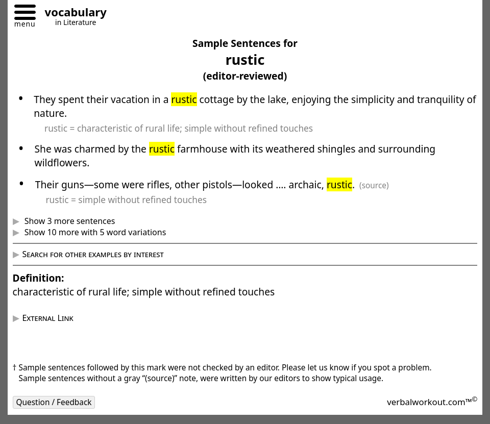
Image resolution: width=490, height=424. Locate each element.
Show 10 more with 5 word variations (94, 232)
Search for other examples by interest (92, 254)
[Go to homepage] (72, 13)
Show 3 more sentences (68, 221)
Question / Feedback (54, 402)
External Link (47, 317)
